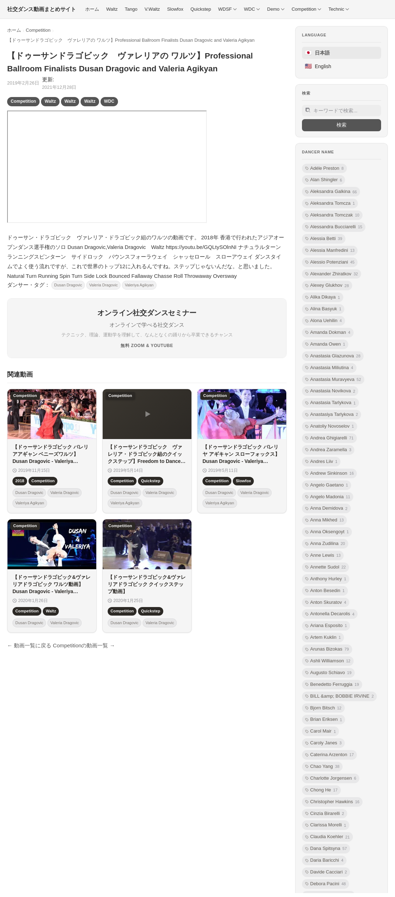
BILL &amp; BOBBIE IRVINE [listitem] (339, 696)
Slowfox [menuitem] (175, 9)
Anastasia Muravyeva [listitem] (333, 380)
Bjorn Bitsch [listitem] (323, 708)
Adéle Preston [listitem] (324, 168)
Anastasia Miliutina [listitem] (329, 368)
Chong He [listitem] (321, 790)
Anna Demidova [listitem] (326, 508)
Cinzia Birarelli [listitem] (324, 814)
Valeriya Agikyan (139, 285)
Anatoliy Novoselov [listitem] (329, 426)
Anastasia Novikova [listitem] (330, 391)
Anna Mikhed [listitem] (324, 520)
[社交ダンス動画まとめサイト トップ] (41, 9)
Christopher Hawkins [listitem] (332, 802)
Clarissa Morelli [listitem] (325, 825)
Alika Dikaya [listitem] (322, 297)
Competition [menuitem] (306, 9)
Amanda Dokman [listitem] (327, 333)
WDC (109, 101)
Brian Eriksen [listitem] (323, 720)
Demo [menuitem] (275, 9)
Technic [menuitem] (338, 9)
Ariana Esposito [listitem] (326, 626)
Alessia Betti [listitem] (323, 239)
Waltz (50, 101)
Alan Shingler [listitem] (323, 180)
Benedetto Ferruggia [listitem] (332, 685)
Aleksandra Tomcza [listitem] (330, 203)
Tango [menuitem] (131, 9)
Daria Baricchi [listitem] (324, 860)
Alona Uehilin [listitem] (323, 321)
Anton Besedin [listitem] (325, 591)
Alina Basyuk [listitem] (323, 309)
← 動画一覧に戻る (29, 645)
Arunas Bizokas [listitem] (327, 649)
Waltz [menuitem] (112, 9)
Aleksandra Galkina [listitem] (331, 192)
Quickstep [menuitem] (200, 9)
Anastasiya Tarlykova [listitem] (331, 415)
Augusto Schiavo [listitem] (328, 673)
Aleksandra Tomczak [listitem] (332, 215)
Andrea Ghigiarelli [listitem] (329, 438)
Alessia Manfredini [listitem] (329, 251)
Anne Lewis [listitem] (322, 555)
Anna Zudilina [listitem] (325, 544)
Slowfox (243, 481)
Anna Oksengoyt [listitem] (327, 532)
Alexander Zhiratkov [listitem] (331, 274)
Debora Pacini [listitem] (325, 884)
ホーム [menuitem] (92, 9)
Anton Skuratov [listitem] (325, 603)
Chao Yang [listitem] (322, 767)
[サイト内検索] (341, 110)
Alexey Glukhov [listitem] (327, 285)
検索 (342, 125)
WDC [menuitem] (252, 9)
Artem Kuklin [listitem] (323, 637)
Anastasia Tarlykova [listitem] (330, 403)
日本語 (317, 53)
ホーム (14, 30)
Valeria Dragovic (103, 285)
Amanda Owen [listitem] (325, 344)
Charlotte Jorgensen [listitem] (330, 778)
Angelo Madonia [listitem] (327, 497)
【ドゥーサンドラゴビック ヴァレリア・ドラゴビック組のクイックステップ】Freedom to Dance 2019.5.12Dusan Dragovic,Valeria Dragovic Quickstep (146, 461)
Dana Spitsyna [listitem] (326, 849)
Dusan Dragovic (68, 285)
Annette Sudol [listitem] (325, 567)
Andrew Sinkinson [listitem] (329, 473)
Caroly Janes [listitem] (323, 743)
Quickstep (150, 481)
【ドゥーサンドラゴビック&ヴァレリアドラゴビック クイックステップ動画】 (147, 584)
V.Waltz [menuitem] (152, 9)
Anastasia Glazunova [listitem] (332, 356)
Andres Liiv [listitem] (321, 462)
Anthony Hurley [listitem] (325, 579)
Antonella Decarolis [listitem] (329, 614)
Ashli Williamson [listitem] (327, 661)
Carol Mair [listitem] (320, 731)
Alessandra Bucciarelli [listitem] (333, 227)
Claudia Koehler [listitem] (327, 837)
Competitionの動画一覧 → (84, 645)
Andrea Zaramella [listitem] (328, 450)
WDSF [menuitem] (227, 9)
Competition (38, 30)
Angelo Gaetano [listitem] (326, 485)
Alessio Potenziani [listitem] (329, 262)
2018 (19, 481)
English (318, 66)
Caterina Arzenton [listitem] (329, 755)
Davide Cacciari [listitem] (326, 872)
